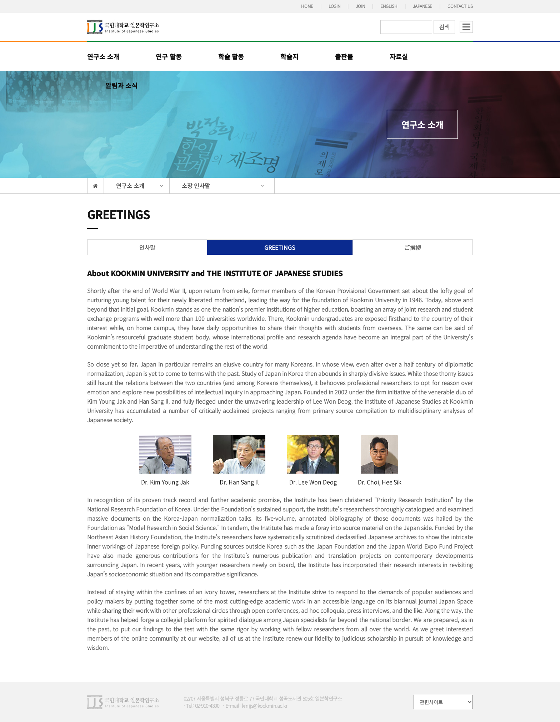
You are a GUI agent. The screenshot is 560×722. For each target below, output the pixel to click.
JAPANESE (422, 6)
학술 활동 (231, 56)
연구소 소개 (103, 56)
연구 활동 (169, 56)
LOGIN (335, 6)
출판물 (344, 56)
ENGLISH (389, 6)
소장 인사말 (196, 185)
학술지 (289, 56)
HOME (307, 6)
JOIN (360, 6)
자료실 (399, 56)
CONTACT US (460, 6)
